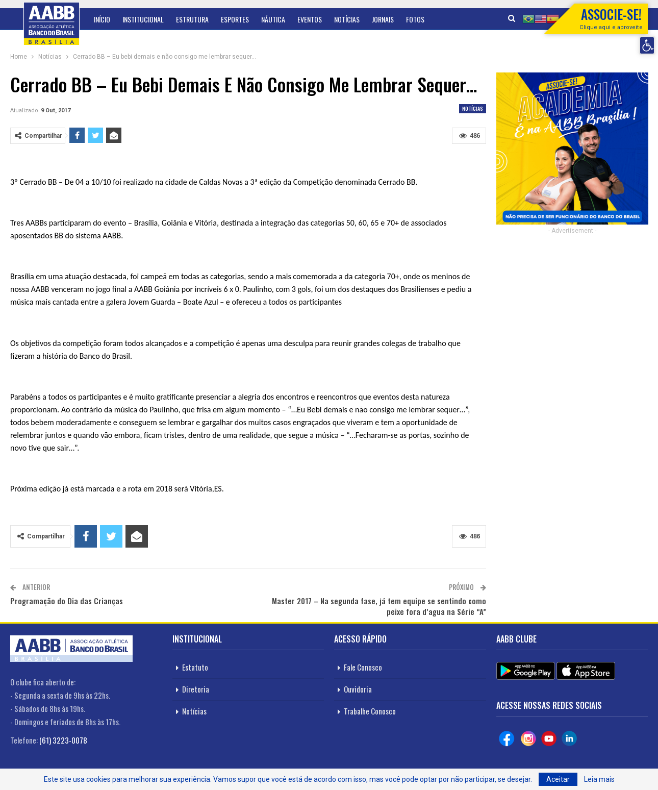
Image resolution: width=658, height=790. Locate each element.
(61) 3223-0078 (63, 740)
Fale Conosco (363, 667)
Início (102, 19)
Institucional (143, 19)
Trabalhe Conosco (370, 711)
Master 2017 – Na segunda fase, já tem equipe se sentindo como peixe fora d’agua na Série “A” (379, 606)
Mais (412, 19)
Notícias (347, 19)
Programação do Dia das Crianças (66, 600)
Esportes (235, 19)
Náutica (273, 19)
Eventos (309, 19)
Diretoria (195, 689)
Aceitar (558, 779)
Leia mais (599, 779)
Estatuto (195, 667)
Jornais (383, 19)
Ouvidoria (358, 689)
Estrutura (192, 19)
